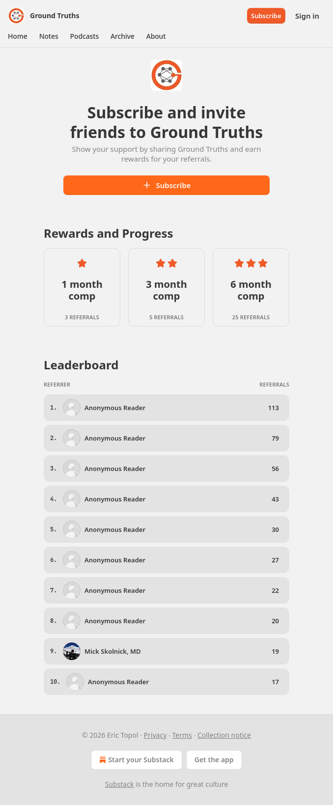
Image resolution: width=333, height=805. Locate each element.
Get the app (214, 759)
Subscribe (266, 15)
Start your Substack (135, 759)
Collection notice (224, 735)
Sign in (307, 16)
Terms (182, 735)
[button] (17, 36)
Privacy (155, 735)
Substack (119, 784)
